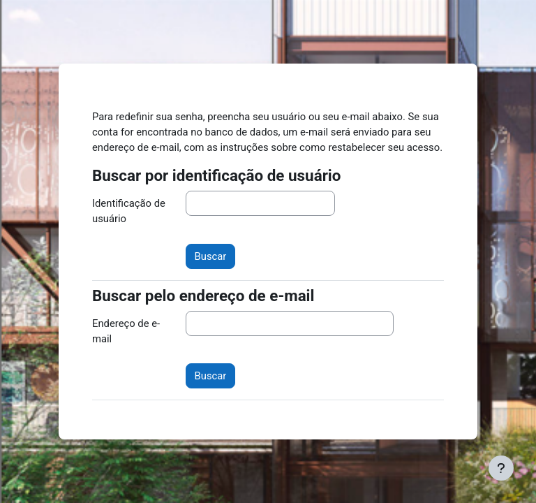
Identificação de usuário (128, 211)
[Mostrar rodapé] (501, 468)
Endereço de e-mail (126, 331)
